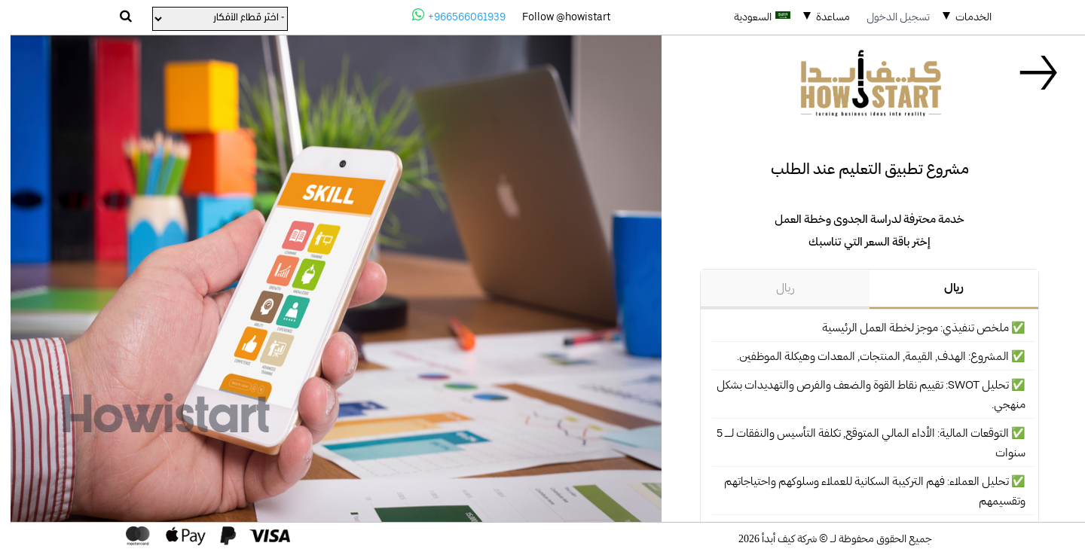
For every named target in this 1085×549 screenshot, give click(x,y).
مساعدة (822, 17)
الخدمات (963, 17)
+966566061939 (448, 15)
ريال (943, 287)
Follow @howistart (556, 17)
